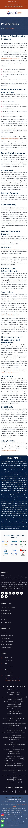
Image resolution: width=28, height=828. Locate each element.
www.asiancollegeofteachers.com (10, 58)
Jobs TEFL (9, 763)
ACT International (6, 622)
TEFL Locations (17, 763)
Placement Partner (6, 613)
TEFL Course (6, 732)
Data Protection (5, 638)
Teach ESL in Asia (21, 697)
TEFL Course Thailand (14, 753)
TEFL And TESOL (10, 758)
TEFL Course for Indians (14, 690)
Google (19, 804)
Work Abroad (10, 721)
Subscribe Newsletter (7, 647)
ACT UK (3, 632)
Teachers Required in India (14, 709)
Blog (2, 616)
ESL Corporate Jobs (9, 701)
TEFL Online (21, 728)
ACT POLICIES (21, 791)
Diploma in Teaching (14, 711)
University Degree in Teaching (14, 713)
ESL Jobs (18, 782)
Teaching (18, 721)
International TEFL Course (14, 706)
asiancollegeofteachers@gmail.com (13, 680)
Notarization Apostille (7, 641)
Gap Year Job (9, 779)
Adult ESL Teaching (8, 718)
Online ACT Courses (14, 694)
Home (2, 28)
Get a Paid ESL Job (14, 725)
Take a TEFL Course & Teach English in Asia (14, 723)
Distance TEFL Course (8, 697)
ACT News (4, 619)
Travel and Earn (14, 742)
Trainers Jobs (20, 701)
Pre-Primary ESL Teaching (14, 716)
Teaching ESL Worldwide (14, 699)
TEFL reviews (18, 779)
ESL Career (20, 758)
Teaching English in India (9, 728)
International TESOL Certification (14, 765)
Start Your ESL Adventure (18, 732)
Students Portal (5, 610)
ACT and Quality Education (14, 692)
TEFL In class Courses (7, 635)
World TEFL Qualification (14, 735)
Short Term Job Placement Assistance (14, 761)
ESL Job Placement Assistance (14, 756)
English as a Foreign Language (14, 730)
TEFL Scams (10, 782)
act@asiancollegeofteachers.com (10, 315)
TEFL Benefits (14, 768)
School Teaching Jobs (14, 704)
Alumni (14, 806)
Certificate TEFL (20, 718)
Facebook (24, 804)
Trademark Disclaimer (7, 644)
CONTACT (12, 791)
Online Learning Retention (8, 607)
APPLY (5, 791)
